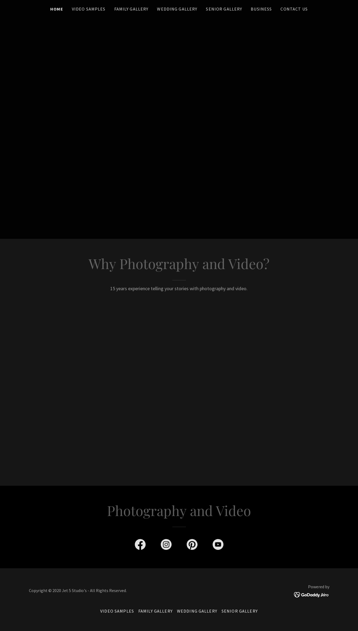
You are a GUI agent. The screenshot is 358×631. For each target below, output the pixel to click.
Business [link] (261, 9)
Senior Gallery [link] (224, 9)
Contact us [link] (293, 9)
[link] (140, 545)
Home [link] (56, 9)
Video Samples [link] (89, 9)
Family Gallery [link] (131, 9)
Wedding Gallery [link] (177, 9)
